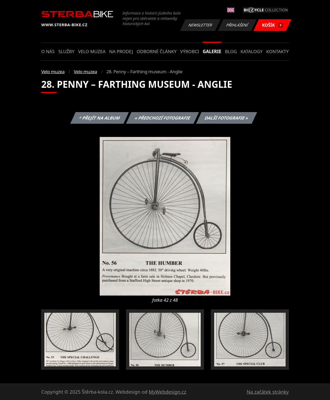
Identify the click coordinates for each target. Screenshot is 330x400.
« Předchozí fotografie (162, 118)
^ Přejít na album (99, 118)
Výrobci (189, 51)
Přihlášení (237, 24)
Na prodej (121, 51)
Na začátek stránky (268, 392)
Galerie (212, 51)
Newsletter (200, 24)
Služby (66, 51)
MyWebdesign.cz (167, 392)
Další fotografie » (227, 118)
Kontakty (277, 51)
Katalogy (252, 51)
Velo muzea (92, 51)
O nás (48, 51)
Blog (231, 51)
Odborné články (157, 51)
